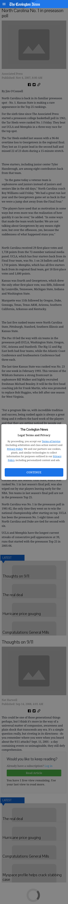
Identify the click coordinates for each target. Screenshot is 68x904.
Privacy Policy (15, 448)
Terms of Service (51, 441)
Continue (34, 472)
